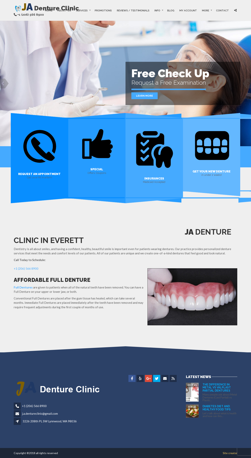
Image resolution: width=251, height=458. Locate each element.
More (205, 10)
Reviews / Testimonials (133, 10)
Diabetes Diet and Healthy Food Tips (217, 408)
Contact (222, 10)
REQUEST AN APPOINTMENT (39, 174)
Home (48, 10)
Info (157, 10)
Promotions (103, 10)
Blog (170, 10)
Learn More (144, 95)
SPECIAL (96, 169)
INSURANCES (154, 178)
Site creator (230, 453)
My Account (188, 10)
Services (82, 10)
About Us (64, 10)
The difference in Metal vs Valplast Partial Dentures (217, 387)
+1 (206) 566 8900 (26, 268)
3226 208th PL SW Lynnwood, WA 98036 (50, 421)
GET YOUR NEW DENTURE (211, 171)
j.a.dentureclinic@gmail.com (40, 413)
